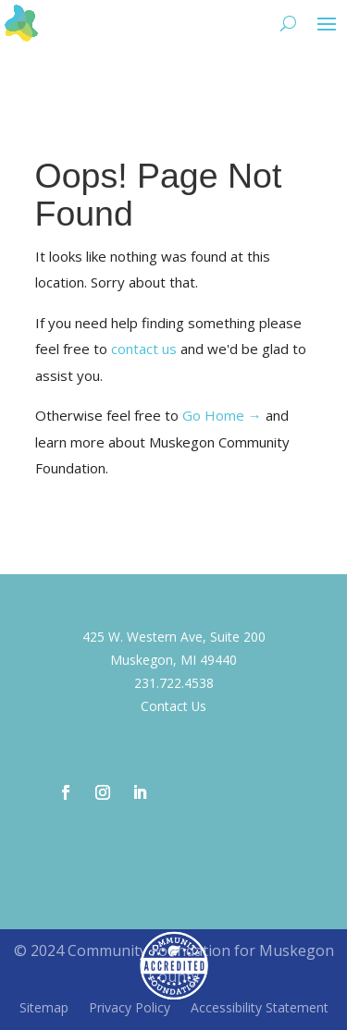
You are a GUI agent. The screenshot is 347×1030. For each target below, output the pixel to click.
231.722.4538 (174, 683)
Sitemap (43, 1007)
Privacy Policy (129, 1007)
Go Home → (222, 415)
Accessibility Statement (259, 1007)
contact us (144, 348)
